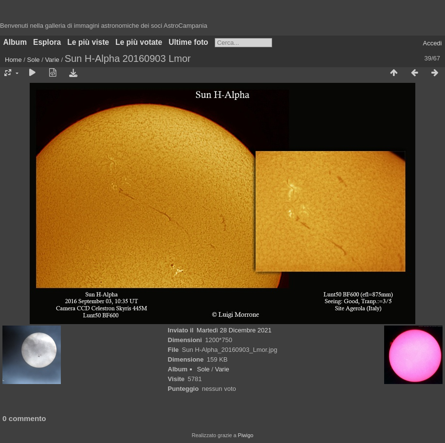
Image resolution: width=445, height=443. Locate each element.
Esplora (47, 42)
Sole (33, 59)
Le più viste (88, 42)
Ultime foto (188, 42)
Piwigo (245, 435)
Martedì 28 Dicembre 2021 (234, 330)
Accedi (432, 43)
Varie (52, 59)
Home (13, 59)
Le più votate (138, 42)
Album (15, 42)
